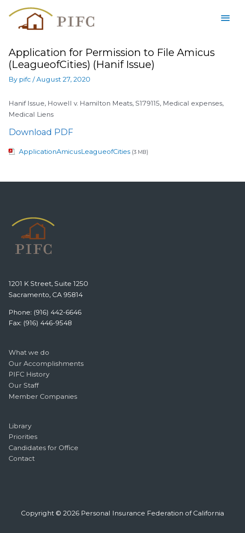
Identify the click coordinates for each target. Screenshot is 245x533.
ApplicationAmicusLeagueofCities (74, 151)
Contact (22, 458)
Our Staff (24, 385)
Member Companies (43, 396)
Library (20, 426)
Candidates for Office (43, 448)
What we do (29, 352)
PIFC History (29, 374)
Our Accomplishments (46, 363)
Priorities (23, 437)
